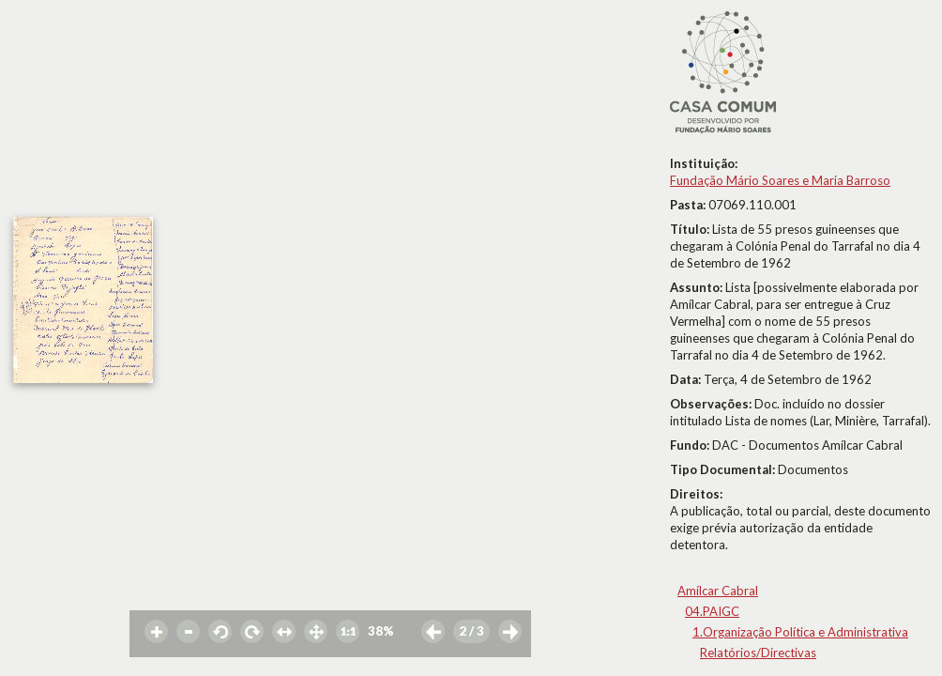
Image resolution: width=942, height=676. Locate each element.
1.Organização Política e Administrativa (800, 631)
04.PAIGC (712, 611)
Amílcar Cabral (717, 590)
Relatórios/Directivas (758, 652)
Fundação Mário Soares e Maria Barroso (780, 180)
